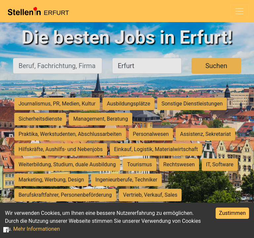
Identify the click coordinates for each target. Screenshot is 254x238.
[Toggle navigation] (239, 11)
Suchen (216, 66)
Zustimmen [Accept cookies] (232, 213)
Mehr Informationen (36, 229)
